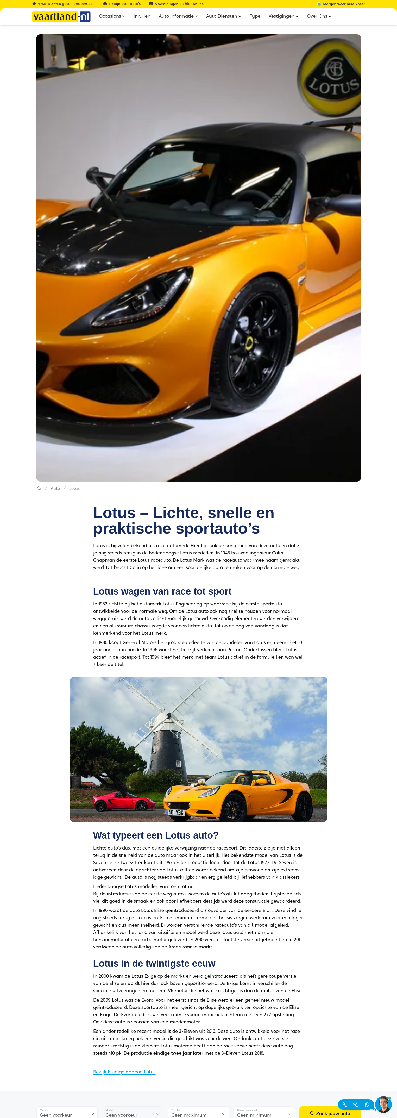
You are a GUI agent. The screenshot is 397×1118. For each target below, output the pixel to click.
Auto (55, 489)
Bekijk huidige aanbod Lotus (124, 1072)
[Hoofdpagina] (38, 489)
